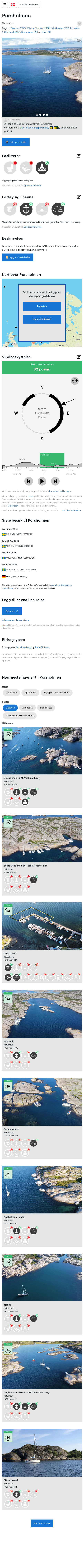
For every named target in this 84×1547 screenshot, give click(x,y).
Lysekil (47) (14, 32)
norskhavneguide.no (29, 4)
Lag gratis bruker (42, 319)
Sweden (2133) (18, 28)
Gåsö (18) (47, 32)
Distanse (10, 708)
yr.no (31, 496)
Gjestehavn (30, 692)
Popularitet (46, 708)
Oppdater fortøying (32, 227)
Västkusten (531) (60, 28)
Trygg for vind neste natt (56, 692)
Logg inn (42, 306)
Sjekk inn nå (12, 611)
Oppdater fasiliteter (32, 186)
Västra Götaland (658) (38, 28)
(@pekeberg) (42, 128)
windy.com (13, 506)
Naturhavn (11, 692)
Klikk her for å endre (71, 510)
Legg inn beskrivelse (18, 257)
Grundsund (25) (29, 32)
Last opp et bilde (16, 142)
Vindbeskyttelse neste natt (20, 716)
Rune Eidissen (42, 647)
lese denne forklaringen (60, 491)
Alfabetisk (27, 708)
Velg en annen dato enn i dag (15, 620)
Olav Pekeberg (27, 128)
